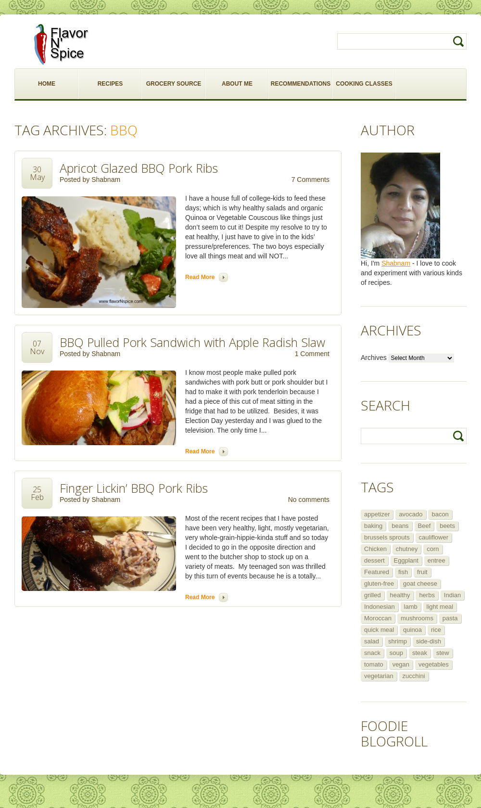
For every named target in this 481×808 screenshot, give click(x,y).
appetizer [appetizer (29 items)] (377, 514)
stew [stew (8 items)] (442, 652)
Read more (200, 277)
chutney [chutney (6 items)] (407, 548)
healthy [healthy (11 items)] (400, 595)
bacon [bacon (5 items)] (439, 514)
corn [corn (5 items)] (433, 548)
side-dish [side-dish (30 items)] (428, 641)
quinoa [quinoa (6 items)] (412, 629)
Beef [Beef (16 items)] (424, 525)
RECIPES (110, 83)
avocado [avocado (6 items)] (410, 514)
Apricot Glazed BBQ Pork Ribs (139, 168)
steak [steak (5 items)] (419, 652)
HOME (46, 83)
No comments (308, 499)
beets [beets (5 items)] (447, 525)
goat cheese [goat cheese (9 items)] (420, 583)
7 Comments (310, 179)
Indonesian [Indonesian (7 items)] (379, 606)
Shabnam (105, 179)
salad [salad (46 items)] (371, 641)
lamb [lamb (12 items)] (411, 606)
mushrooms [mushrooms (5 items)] (417, 618)
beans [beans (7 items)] (400, 525)
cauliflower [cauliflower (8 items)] (433, 537)
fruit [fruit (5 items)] (422, 572)
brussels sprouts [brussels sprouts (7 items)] (387, 537)
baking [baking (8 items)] (373, 525)
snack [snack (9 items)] (372, 652)
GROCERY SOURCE (174, 83)
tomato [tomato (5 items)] (373, 664)
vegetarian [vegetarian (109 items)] (378, 676)
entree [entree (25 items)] (436, 560)
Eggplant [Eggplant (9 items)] (406, 560)
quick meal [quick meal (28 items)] (379, 629)
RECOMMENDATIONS (300, 83)
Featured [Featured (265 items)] (376, 572)
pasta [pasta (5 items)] (450, 618)
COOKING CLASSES (364, 83)
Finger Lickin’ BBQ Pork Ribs (134, 488)
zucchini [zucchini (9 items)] (414, 676)
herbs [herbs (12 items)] (427, 595)
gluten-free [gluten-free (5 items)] (379, 583)
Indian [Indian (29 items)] (452, 595)
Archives (374, 357)
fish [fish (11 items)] (403, 572)
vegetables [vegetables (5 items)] (433, 664)
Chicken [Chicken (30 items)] (375, 548)
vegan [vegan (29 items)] (400, 664)
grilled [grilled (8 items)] (372, 595)
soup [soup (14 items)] (396, 652)
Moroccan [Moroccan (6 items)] (378, 618)
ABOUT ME (237, 83)
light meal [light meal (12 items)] (440, 606)
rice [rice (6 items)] (436, 629)
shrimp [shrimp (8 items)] (397, 641)
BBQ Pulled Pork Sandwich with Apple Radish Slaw (192, 342)
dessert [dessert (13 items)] (374, 560)
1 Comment (312, 354)
